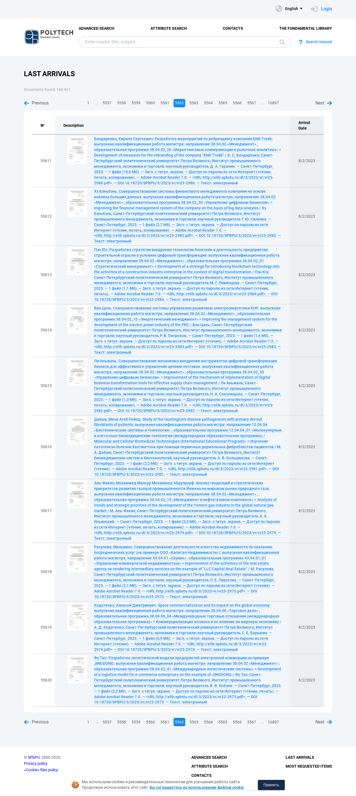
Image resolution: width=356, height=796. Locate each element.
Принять (271, 785)
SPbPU (34, 757)
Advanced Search (96, 28)
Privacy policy (36, 763)
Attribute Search (168, 28)
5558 (121, 103)
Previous (36, 103)
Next (323, 103)
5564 (208, 103)
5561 (164, 103)
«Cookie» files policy (41, 770)
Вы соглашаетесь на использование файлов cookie (197, 787)
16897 (273, 103)
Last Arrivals (300, 757)
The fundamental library (305, 28)
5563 (193, 103)
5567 (251, 103)
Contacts (233, 28)
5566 (237, 103)
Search (282, 42)
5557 (107, 103)
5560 (150, 103)
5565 (222, 103)
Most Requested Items (309, 766)
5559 (136, 103)
